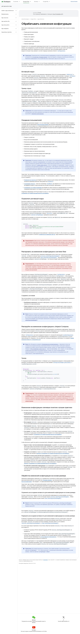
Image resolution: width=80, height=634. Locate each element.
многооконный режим (26, 481)
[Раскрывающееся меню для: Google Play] (50, 1)
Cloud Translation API (58, 14)
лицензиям (45, 559)
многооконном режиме (42, 124)
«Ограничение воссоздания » (50, 344)
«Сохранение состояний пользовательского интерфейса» (47, 434)
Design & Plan (33, 19)
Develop (36, 1)
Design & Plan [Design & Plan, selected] (26, 1)
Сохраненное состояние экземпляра (33, 187)
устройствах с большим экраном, (40, 57)
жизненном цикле (38, 113)
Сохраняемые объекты (29, 183)
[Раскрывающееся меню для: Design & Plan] (31, 1)
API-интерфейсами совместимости (38, 348)
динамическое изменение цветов (47, 234)
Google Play (45, 1)
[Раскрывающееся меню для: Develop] (39, 1)
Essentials (15, 1)
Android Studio (74, 1)
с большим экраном (47, 480)
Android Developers (25, 19)
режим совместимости (42, 165)
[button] (7, 11)
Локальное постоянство (30, 180)
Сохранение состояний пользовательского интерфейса (35, 193)
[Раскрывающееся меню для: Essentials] (20, 1)
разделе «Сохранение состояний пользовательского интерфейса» (53, 453)
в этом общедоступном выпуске (48, 536)
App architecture (7, 6)
